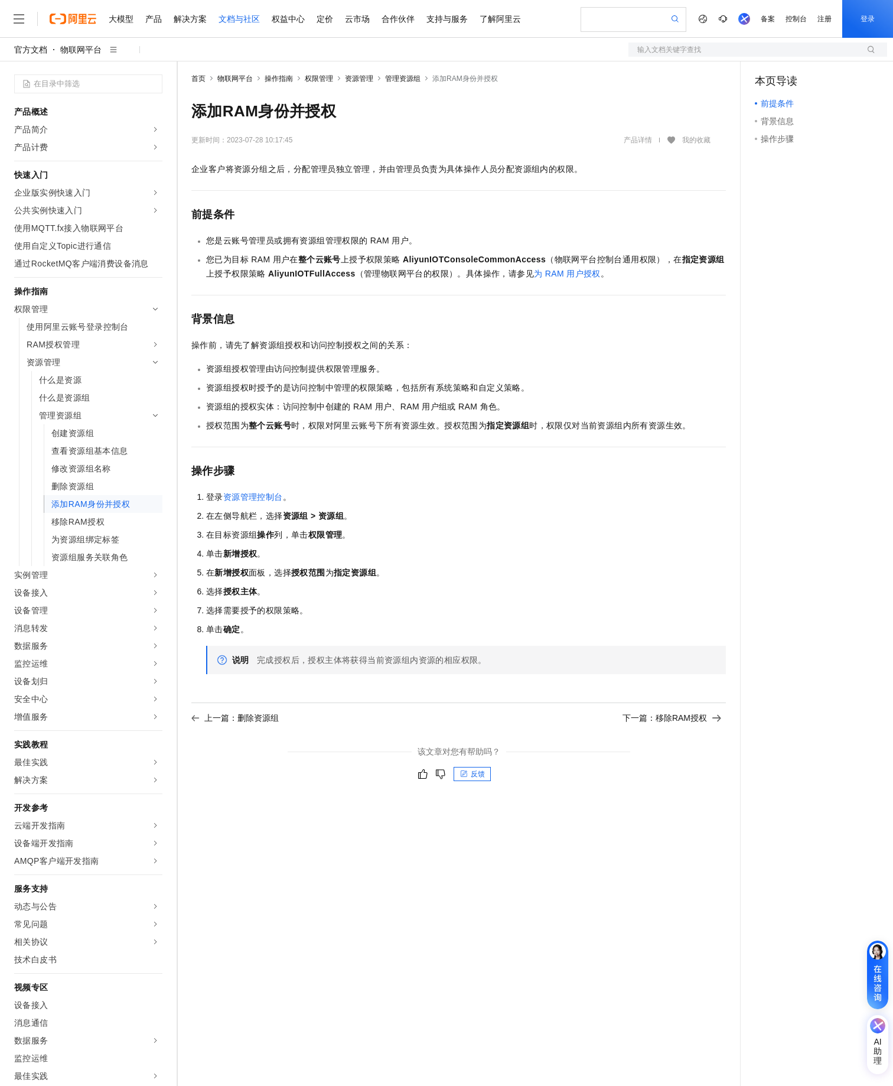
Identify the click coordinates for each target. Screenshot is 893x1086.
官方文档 (30, 49)
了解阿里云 (500, 19)
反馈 (472, 774)
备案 (768, 19)
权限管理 (319, 78)
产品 (153, 19)
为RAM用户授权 (567, 273)
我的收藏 (696, 140)
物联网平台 (81, 49)
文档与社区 (239, 19)
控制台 (796, 19)
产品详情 (638, 140)
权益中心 (288, 19)
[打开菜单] (19, 19)
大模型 (121, 19)
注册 (824, 19)
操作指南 (279, 78)
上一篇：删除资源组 (235, 718)
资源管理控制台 (253, 497)
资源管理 (359, 78)
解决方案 (190, 19)
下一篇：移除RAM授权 (672, 718)
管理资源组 (403, 78)
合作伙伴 (398, 19)
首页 (198, 78)
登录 (868, 19)
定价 (325, 19)
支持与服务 (447, 19)
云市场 (357, 19)
